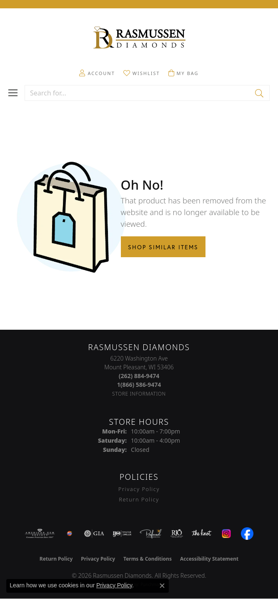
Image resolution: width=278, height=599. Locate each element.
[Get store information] (139, 393)
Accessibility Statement (209, 558)
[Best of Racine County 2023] (69, 533)
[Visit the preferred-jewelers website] (151, 533)
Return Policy (139, 499)
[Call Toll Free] (139, 384)
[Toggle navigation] (13, 93)
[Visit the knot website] (201, 533)
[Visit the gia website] (94, 533)
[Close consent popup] (162, 585)
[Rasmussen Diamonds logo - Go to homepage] (139, 38)
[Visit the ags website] (40, 533)
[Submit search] (260, 93)
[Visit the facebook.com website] (247, 533)
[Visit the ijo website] (122, 533)
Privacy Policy (139, 489)
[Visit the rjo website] (176, 533)
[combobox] (137, 93)
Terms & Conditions (147, 558)
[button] (97, 73)
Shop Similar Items (163, 247)
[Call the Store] (139, 376)
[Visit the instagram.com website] (226, 533)
